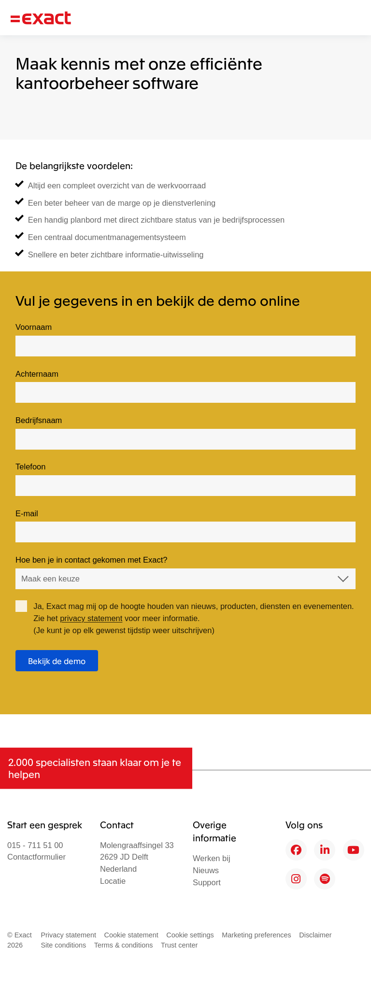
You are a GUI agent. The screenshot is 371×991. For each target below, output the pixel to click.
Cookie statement (131, 935)
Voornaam (33, 327)
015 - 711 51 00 (35, 845)
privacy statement (91, 618)
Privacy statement (68, 935)
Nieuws (206, 870)
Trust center (179, 945)
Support (207, 882)
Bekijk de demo (57, 660)
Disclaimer (315, 935)
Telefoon (30, 466)
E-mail (26, 513)
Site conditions (63, 945)
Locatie (113, 881)
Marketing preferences (256, 935)
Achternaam (36, 373)
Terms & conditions (123, 945)
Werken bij (211, 858)
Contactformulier (36, 856)
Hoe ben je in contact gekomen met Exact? (91, 559)
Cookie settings (190, 935)
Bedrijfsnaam (38, 420)
